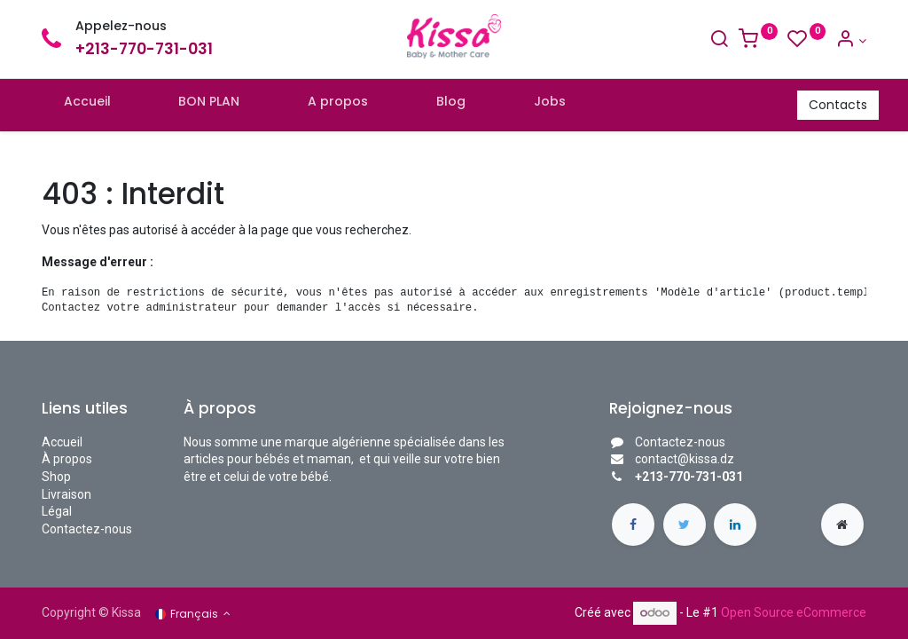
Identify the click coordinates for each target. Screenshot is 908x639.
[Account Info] (850, 41)
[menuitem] (99, 105)
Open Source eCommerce (793, 612)
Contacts (825, 105)
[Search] (719, 41)
